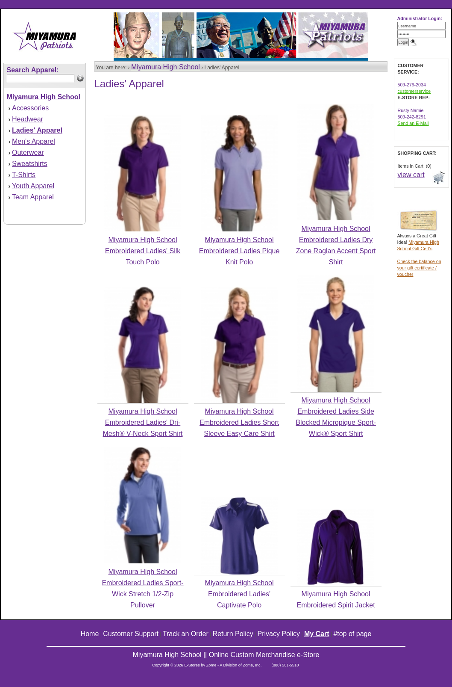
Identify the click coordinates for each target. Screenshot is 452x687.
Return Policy (233, 633)
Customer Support (130, 633)
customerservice (414, 91)
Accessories (30, 108)
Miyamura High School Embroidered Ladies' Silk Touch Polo (142, 251)
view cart (411, 174)
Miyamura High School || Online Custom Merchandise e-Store (226, 654)
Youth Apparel (33, 186)
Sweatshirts (29, 163)
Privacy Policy (279, 633)
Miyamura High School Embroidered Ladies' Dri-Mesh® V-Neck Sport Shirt (143, 422)
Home (90, 633)
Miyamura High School (165, 67)
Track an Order (185, 633)
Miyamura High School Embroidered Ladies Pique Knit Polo (239, 251)
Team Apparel (33, 197)
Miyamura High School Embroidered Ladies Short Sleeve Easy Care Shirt (239, 422)
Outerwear (28, 152)
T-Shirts (23, 174)
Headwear (27, 119)
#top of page (352, 633)
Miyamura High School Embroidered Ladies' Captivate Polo (239, 594)
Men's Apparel (33, 141)
